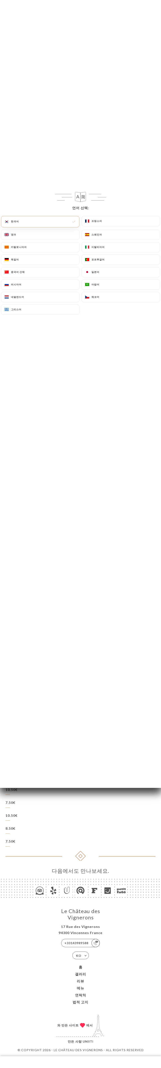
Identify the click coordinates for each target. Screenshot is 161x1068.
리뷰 (80, 981)
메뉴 (80, 988)
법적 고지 (80, 1002)
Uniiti (88, 1041)
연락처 (80, 995)
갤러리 (80, 974)
